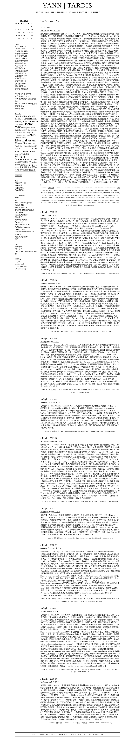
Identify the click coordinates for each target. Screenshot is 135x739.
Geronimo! (19, 222)
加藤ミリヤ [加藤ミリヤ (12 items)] (27, 162)
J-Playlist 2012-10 (49, 280)
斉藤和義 (79, 205)
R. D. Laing (61, 200)
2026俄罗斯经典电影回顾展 (26, 99)
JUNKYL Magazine (22, 227)
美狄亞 (17, 101)
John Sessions (87, 197)
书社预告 (18, 249)
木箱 (99, 538)
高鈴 (85, 331)
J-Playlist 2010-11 (48, 545)
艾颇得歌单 (19, 61)
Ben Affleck (93, 190)
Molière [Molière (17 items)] (33, 135)
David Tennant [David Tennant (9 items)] (19, 124)
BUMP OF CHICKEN (80, 389)
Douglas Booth (96, 193)
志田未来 (84, 190)
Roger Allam (84, 200)
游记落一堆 (19, 84)
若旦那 (90, 331)
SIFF (117, 200)
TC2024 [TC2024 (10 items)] (23, 151)
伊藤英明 (68, 190)
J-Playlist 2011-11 (48, 399)
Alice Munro (98, 188)
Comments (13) (84, 672)
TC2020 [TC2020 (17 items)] (24, 149)
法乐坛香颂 (19, 66)
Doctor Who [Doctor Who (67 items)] (24, 125)
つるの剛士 (77, 669)
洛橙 (17, 239)
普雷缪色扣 (19, 89)
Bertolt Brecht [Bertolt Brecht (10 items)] (19, 119)
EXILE (93, 431)
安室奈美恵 (91, 669)
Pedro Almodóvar (48, 200)
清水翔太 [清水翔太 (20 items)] (30, 164)
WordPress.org (20, 269)
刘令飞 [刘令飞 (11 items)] (20, 162)
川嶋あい (78, 723)
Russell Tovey (96, 200)
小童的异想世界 (21, 207)
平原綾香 (80, 431)
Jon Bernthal (99, 197)
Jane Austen (53, 197)
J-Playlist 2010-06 (49, 679)
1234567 (18, 198)
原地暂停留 (19, 205)
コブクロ (70, 389)
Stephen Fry (46, 202)
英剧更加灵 (19, 76)
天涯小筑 (18, 247)
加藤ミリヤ (79, 331)
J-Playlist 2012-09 (49, 338)
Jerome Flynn (64, 197)
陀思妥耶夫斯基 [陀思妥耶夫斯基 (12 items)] (29, 170)
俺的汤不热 (19, 190)
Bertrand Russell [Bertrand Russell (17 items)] (30, 119)
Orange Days (20, 229)
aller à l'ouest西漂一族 (23, 203)
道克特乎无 (19, 78)
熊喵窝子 (18, 217)
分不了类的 (19, 56)
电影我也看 (51, 188)
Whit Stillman (85, 202)
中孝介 (77, 501)
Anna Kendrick (110, 188)
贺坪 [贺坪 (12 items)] (21, 170)
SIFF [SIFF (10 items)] (35, 146)
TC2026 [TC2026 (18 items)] (29, 151)
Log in (17, 261)
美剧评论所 (19, 73)
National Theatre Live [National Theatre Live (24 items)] (25, 142)
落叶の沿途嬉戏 (21, 220)
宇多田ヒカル (84, 598)
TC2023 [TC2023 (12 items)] (17, 151)
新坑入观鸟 (19, 86)
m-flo (86, 273)
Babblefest (19, 212)
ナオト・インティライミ (75, 273)
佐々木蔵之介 (76, 190)
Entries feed (19, 264)
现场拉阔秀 (19, 63)
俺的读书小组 (20, 183)
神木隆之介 (51, 193)
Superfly (115, 389)
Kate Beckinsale (112, 197)
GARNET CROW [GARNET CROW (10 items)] (26, 130)
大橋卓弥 (71, 501)
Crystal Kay (112, 598)
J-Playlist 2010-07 (49, 608)
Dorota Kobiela (82, 193)
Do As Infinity (85, 538)
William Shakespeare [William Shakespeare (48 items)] (22, 158)
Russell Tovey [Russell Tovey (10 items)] (19, 146)
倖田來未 (99, 669)
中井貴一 (61, 190)
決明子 (117, 669)
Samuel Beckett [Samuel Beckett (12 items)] (29, 146)
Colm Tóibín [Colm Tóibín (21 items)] (32, 121)
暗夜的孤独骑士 (21, 237)
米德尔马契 (19, 109)
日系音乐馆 (51, 273)
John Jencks (76, 197)
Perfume (107, 389)
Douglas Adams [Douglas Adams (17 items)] (28, 127)
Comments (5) (106, 723)
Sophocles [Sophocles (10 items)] (18, 149)
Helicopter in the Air (22, 224)
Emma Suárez (60, 195)
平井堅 (91, 598)
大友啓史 (55, 190)
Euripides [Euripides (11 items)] (18, 130)
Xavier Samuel (98, 202)
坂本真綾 (76, 538)
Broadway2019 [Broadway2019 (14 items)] (20, 122)
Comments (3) (108, 538)
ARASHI (74, 431)
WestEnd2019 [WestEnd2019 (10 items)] (25, 154)
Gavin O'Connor (81, 195)
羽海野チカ (59, 193)
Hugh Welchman (108, 195)
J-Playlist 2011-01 (48, 509)
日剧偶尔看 (19, 81)
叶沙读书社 (19, 54)
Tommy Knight (57, 202)
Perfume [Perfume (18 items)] (31, 143)
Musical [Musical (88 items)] (21, 140)
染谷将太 (108, 202)
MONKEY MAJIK (94, 273)
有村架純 (72, 205)
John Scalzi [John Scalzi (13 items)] (22, 132)
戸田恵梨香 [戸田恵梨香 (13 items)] (21, 165)
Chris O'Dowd (103, 190)
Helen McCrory (94, 195)
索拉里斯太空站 (21, 215)
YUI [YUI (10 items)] (32, 159)
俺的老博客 (19, 188)
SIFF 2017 (45, 27)
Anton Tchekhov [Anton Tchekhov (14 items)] (21, 116)
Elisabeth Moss (48, 195)
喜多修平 (87, 431)
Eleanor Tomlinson (111, 193)
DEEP (90, 389)
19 (16, 200)
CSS (101, 734)
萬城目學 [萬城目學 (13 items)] (31, 167)
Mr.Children (79, 601)
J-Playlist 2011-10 (48, 438)
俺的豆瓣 (18, 185)
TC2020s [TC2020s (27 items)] (33, 148)
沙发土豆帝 (19, 71)
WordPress (50, 734)
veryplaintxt (64, 734)
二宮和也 (97, 598)
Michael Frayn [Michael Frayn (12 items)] (25, 135)
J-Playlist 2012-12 (49, 212)
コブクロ (104, 598)
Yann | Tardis (67, 5)
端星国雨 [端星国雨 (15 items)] (23, 167)
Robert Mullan (72, 200)
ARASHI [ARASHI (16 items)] (31, 116)
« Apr (17, 44)
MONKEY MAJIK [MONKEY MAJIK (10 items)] (20, 138)
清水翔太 (95, 331)
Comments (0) (89, 205)
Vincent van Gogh (71, 202)
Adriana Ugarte (73, 188)
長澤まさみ (70, 195)
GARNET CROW (98, 389)
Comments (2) (98, 601)
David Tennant (69, 193)
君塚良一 (48, 190)
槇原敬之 (104, 273)
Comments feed (21, 266)
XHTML (95, 734)
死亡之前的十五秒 (22, 96)
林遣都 (113, 202)
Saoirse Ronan (109, 200)
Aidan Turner (86, 188)
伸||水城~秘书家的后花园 (25, 210)
